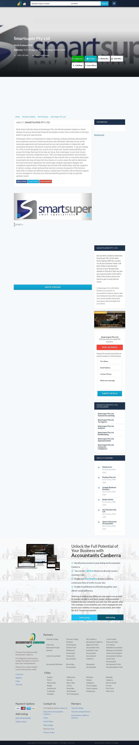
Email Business (45, 181)
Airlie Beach (71, 691)
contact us (63, 708)
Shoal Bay (70, 688)
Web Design (48, 725)
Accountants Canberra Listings (107, 743)
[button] (20, 206)
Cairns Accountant (53, 656)
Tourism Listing (52, 639)
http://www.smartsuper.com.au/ (47, 55)
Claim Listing (78, 59)
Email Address (105, 368)
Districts (19, 684)
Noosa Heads (111, 683)
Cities (18, 681)
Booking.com (99, 135)
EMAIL (91, 59)
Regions (19, 678)
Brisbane (89, 677)
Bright (49, 686)
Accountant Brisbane (54, 664)
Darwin (69, 680)
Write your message (107, 380)
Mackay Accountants (114, 650)
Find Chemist (71, 645)
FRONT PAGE (21, 722)
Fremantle (51, 691)
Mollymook (90, 691)
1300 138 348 (22, 55)
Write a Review (53, 287)
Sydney (50, 677)
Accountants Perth (113, 664)
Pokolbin (50, 694)
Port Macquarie (73, 694)
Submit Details (109, 393)
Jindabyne (90, 683)
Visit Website (117, 59)
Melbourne (71, 677)
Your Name (104, 361)
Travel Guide (111, 639)
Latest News (48, 721)
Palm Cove (110, 691)
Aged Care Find (92, 645)
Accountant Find (92, 647)
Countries (19, 674)
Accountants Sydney (114, 656)
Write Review (104, 59)
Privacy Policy (49, 732)
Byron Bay (71, 683)
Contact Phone (105, 374)
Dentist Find (71, 647)
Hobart (89, 680)
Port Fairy (110, 688)
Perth (49, 680)
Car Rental (110, 645)
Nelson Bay (51, 683)
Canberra (109, 680)
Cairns (69, 686)
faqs (52, 729)
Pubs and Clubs (112, 642)
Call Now (78, 65)
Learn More (90, 65)
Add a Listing (22, 181)
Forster (109, 686)
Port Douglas (91, 686)
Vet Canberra (91, 639)
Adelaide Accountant (114, 647)
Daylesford (51, 688)
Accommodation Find (114, 667)
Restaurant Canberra (94, 642)
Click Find (50, 645)
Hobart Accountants (114, 653)
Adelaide (109, 677)
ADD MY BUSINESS (23, 718)
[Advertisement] (69, 99)
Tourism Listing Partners (80, 712)
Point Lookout (91, 688)
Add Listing (110, 617)
